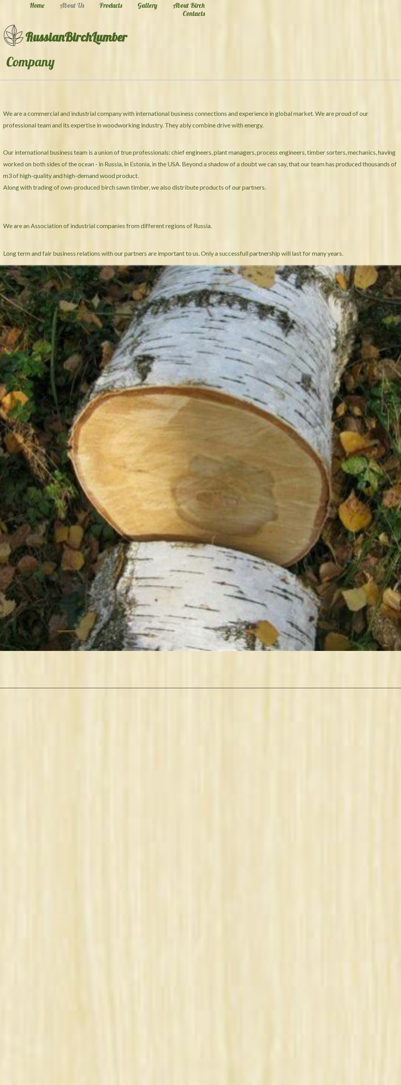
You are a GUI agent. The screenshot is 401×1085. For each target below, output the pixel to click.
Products (110, 5)
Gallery (147, 5)
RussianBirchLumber (76, 37)
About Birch (189, 5)
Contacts (194, 13)
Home (37, 5)
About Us (72, 5)
